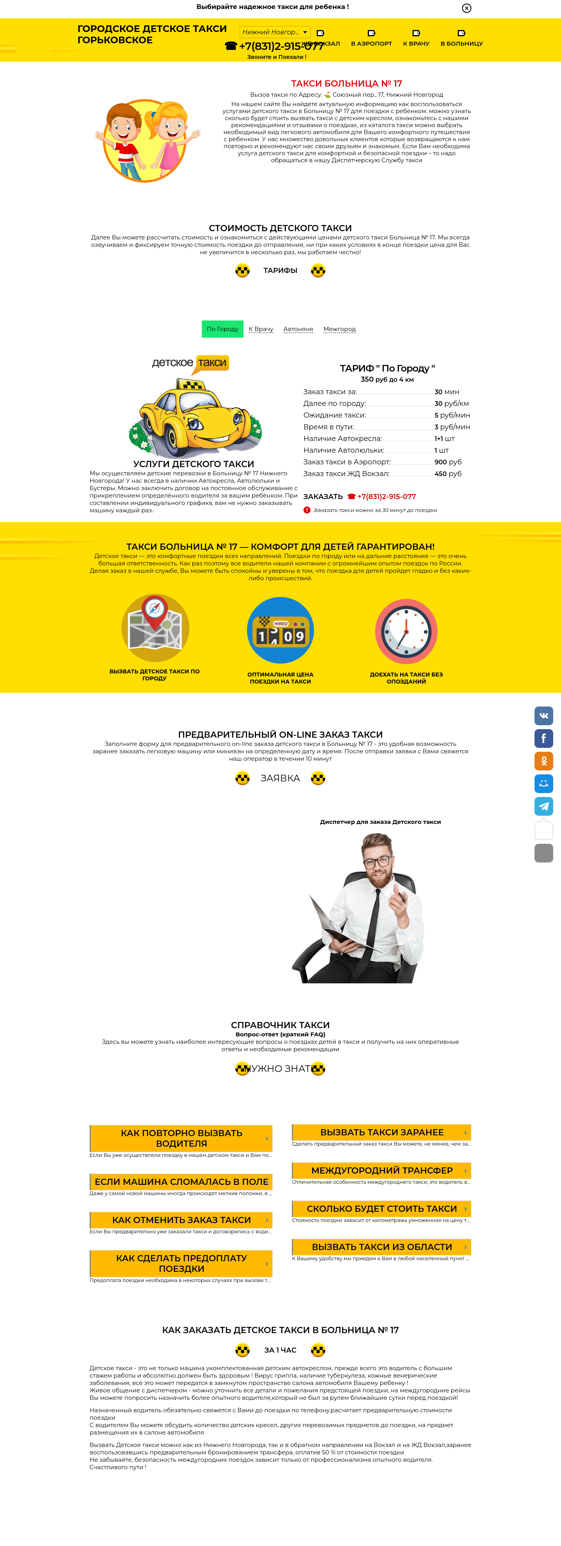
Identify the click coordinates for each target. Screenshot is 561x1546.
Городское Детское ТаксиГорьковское (147, 37)
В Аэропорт (371, 43)
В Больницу (462, 43)
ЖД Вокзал (320, 43)
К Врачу (416, 43)
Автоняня (298, 329)
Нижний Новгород (272, 32)
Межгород (341, 329)
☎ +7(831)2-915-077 (274, 46)
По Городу (220, 329)
